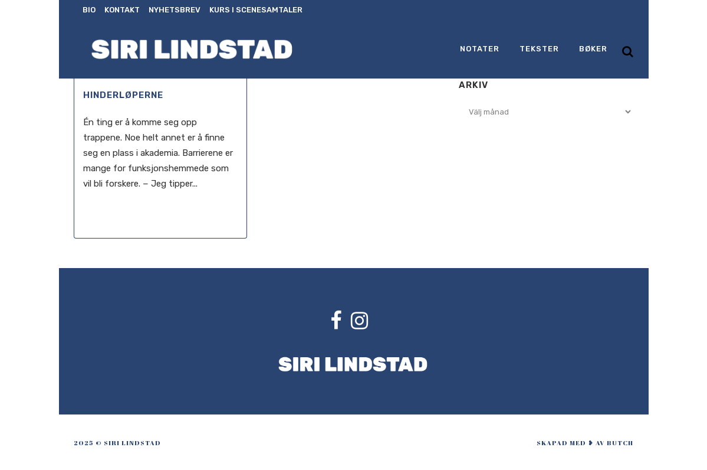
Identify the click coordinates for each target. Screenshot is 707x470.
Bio (89, 9)
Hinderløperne (123, 95)
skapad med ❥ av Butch (585, 442)
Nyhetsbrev (174, 9)
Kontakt (122, 9)
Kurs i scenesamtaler (255, 9)
